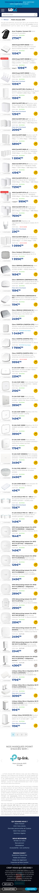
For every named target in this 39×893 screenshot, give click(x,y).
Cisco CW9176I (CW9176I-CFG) (22, 339)
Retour (6, 20)
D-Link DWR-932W (18, 483)
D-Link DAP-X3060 (18, 439)
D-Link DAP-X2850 (18, 425)
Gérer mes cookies (19, 831)
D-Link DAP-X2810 (18, 412)
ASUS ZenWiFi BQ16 (19, 135)
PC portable (29, 24)
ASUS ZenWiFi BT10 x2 (20, 178)
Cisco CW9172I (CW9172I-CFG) (22, 353)
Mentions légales (19, 833)
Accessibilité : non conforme (19, 848)
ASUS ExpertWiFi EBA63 (20, 45)
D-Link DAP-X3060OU (20, 454)
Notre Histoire (19, 823)
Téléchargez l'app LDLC (14, 2)
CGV (14, 826)
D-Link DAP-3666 (18, 396)
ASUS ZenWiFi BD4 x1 (19, 103)
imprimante (13, 795)
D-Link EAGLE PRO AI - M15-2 (22, 497)
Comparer (6, 40)
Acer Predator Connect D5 (21, 31)
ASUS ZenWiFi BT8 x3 (19, 207)
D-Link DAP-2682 (18, 382)
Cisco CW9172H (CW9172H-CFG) (23, 324)
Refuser (7, 884)
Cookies (28, 828)
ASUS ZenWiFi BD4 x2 (20, 119)
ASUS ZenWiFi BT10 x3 (20, 192)
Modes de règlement (19, 860)
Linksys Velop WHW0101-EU (22, 715)
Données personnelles (16, 828)
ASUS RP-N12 (16, 221)
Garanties (14, 862)
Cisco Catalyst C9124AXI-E (21, 252)
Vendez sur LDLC (19, 840)
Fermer (19, 6)
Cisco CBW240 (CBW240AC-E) (23, 310)
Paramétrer (9, 889)
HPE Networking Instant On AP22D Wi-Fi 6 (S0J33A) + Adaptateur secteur (24, 658)
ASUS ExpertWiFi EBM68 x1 (21, 59)
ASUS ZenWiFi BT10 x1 (20, 164)
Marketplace (19, 845)
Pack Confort (23, 862)
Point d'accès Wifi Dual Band (12, 808)
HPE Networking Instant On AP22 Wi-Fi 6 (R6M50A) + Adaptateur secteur (24, 529)
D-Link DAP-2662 (18, 367)
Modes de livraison (19, 857)
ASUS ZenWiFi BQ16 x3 (20, 149)
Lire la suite (34, 26)
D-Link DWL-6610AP (19, 468)
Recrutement (19, 843)
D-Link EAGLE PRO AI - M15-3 (22, 513)
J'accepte (31, 889)
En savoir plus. (26, 880)
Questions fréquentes (19, 855)
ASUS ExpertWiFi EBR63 (20, 73)
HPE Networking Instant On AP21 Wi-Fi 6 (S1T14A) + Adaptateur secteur (24, 543)
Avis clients (22, 826)
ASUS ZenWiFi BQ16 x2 (20, 237)
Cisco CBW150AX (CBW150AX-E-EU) (24, 279)
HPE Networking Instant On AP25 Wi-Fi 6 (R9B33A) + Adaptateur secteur (24, 586)
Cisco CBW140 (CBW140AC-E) (22, 265)
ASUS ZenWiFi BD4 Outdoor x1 (23, 89)
